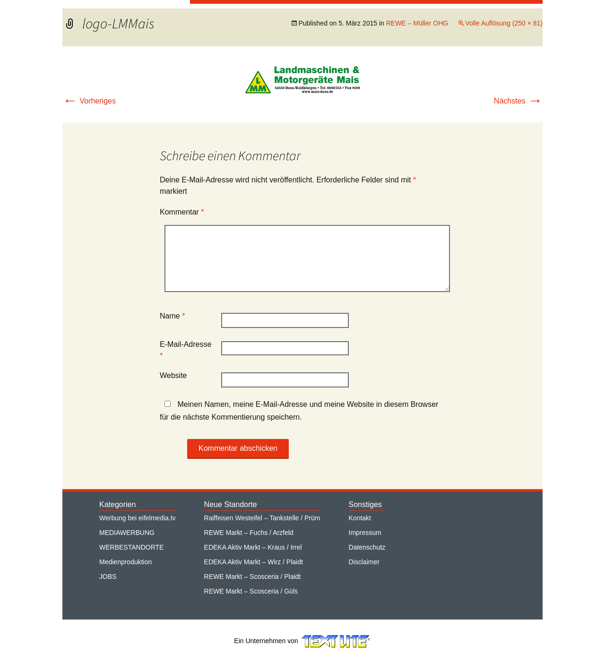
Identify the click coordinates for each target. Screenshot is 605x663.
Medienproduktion (125, 562)
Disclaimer (364, 562)
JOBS (108, 576)
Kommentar (182, 212)
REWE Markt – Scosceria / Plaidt (252, 576)
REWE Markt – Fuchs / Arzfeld (249, 532)
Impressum (365, 532)
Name (172, 316)
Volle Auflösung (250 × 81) (504, 23)
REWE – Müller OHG (417, 23)
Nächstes (518, 101)
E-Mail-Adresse (185, 350)
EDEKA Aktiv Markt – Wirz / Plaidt (253, 562)
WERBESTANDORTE (131, 547)
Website (173, 375)
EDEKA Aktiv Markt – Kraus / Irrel (253, 547)
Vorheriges (89, 101)
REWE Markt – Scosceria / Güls (251, 591)
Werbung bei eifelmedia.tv (137, 518)
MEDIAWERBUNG (127, 532)
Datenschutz (367, 547)
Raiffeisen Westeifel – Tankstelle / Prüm (262, 518)
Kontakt (360, 518)
